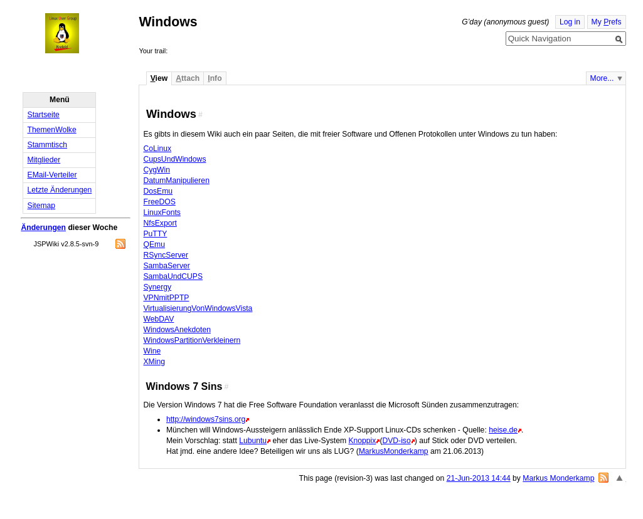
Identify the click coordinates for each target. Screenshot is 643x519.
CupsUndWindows (174, 159)
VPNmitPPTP (166, 297)
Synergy (157, 287)
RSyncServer (165, 255)
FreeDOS (159, 201)
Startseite (44, 114)
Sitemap (42, 205)
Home (73, 33)
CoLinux (157, 148)
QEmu (153, 244)
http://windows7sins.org (205, 419)
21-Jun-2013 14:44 (479, 478)
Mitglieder (44, 159)
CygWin (156, 169)
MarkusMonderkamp (393, 451)
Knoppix (362, 440)
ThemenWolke (52, 129)
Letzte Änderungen (60, 190)
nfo (214, 78)
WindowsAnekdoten (176, 329)
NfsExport (159, 223)
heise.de (503, 430)
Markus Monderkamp (558, 478)
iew (159, 78)
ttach (187, 78)
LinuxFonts (161, 212)
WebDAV (158, 319)
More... (602, 78)
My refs (607, 22)
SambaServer (166, 265)
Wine (152, 351)
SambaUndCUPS (173, 276)
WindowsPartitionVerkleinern (191, 340)
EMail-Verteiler (52, 174)
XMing (153, 361)
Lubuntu (253, 440)
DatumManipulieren (176, 180)
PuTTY (155, 233)
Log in (570, 22)
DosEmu (158, 191)
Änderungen (43, 227)
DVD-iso (396, 440)
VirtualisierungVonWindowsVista (197, 308)
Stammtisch (48, 144)
